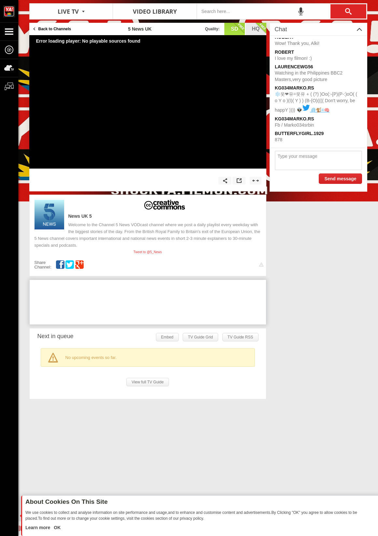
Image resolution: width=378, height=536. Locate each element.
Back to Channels (54, 29)
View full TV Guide (147, 382)
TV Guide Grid (200, 337)
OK (56, 527)
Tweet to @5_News (147, 252)
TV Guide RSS (240, 337)
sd (238, 28)
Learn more (38, 527)
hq (259, 28)
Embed (167, 337)
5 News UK (80, 216)
